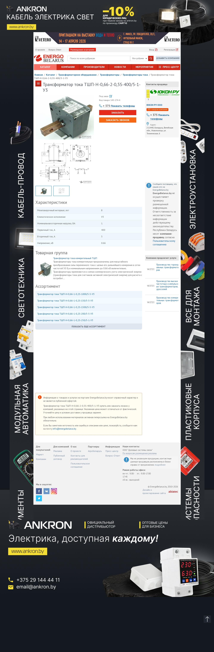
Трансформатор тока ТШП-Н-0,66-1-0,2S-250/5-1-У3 (65, 320)
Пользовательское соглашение (80, 465)
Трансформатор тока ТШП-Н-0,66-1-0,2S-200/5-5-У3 (65, 313)
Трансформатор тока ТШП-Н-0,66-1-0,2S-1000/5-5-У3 (66, 294)
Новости (120, 67)
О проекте (40, 49)
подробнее (160, 464)
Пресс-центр (171, 67)
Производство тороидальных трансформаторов (167, 267)
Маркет (40, 454)
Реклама (57, 450)
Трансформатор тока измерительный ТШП (75, 258)
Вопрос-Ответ (55, 49)
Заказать (117, 112)
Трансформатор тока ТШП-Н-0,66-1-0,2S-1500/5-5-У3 (66, 307)
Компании (68, 67)
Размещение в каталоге (82, 49)
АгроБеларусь (95, 450)
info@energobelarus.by (65, 428)
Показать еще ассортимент (89, 326)
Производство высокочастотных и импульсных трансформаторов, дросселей (167, 285)
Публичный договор (59, 457)
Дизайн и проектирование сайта (154, 491)
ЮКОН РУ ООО (154, 104)
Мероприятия (144, 67)
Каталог (45, 67)
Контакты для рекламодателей (79, 457)
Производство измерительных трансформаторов (167, 300)
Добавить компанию (168, 58)
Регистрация (169, 49)
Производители (94, 67)
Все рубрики (139, 58)
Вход (151, 49)
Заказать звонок (117, 120)
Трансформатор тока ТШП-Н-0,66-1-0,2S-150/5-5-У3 (65, 300)
